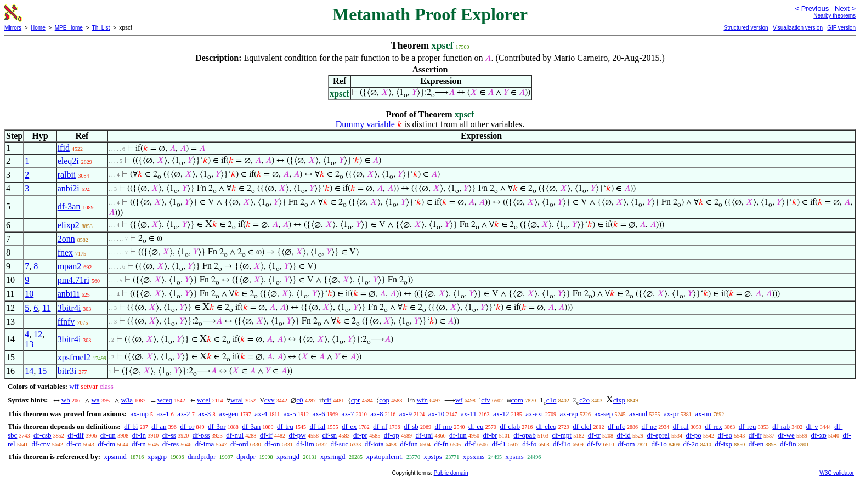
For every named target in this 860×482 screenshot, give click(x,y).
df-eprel (658, 435)
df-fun (409, 444)
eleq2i (68, 161)
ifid (64, 147)
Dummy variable (365, 124)
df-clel (582, 426)
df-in (139, 435)
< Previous (812, 8)
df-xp (819, 435)
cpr (355, 400)
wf (459, 400)
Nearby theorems (834, 16)
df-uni (424, 435)
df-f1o (562, 444)
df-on (272, 444)
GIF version (841, 28)
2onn (66, 238)
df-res (170, 444)
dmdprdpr (202, 456)
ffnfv (66, 321)
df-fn (441, 444)
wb (65, 400)
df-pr (360, 435)
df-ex (349, 426)
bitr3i (67, 371)
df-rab (781, 426)
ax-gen (228, 414)
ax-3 (204, 414)
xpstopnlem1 (384, 456)
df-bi (131, 426)
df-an (158, 426)
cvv (269, 400)
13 (29, 344)
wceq (164, 400)
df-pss (201, 435)
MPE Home (69, 28)
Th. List (101, 28)
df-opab (524, 435)
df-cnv (40, 444)
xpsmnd (115, 456)
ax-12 (501, 414)
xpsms (515, 456)
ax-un (703, 414)
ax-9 (405, 414)
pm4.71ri (73, 280)
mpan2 (70, 266)
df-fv (594, 444)
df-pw (297, 435)
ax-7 (347, 414)
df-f (470, 444)
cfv (485, 400)
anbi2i (69, 188)
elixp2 (69, 225)
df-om (626, 444)
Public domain (451, 473)
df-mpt (562, 435)
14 (29, 371)
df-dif (75, 435)
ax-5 (290, 414)
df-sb (411, 426)
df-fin (788, 444)
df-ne (648, 426)
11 (46, 308)
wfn (422, 400)
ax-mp (140, 414)
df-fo (529, 444)
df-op (391, 435)
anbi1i (69, 293)
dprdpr (246, 456)
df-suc (340, 444)
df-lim (305, 444)
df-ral (681, 426)
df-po (693, 435)
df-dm (106, 444)
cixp (619, 400)
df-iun (458, 435)
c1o (551, 400)
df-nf (380, 426)
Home (38, 28)
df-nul (235, 435)
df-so (724, 435)
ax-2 (183, 414)
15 (42, 371)
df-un (108, 435)
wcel (204, 400)
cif (327, 400)
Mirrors (12, 28)
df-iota (374, 444)
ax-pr (671, 414)
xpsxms (474, 456)
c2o (584, 400)
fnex (65, 252)
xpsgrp (157, 456)
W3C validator (836, 473)
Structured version (745, 28)
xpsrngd (287, 456)
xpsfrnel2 (74, 357)
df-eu (475, 426)
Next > (845, 8)
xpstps (433, 456)
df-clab (510, 426)
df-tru (285, 426)
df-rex (713, 426)
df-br (490, 435)
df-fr (755, 435)
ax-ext (534, 414)
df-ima (204, 444)
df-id (624, 435)
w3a (127, 400)
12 (37, 334)
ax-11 (469, 414)
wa (95, 400)
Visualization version (798, 28)
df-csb (42, 435)
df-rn (139, 444)
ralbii (67, 174)
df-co (73, 444)
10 (29, 293)
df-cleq (546, 426)
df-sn (329, 435)
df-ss (169, 435)
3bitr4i (69, 308)
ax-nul (638, 414)
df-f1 (498, 444)
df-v (812, 426)
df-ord (239, 444)
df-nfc (616, 426)
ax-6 (319, 414)
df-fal (317, 426)
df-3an (69, 206)
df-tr (594, 435)
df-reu (747, 426)
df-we (786, 435)
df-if (266, 435)
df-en (756, 444)
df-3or (217, 426)
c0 (299, 400)
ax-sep (603, 414)
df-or (187, 426)
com (517, 400)
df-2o (690, 444)
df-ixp (723, 444)
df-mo (443, 426)
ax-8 (376, 414)
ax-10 (436, 414)
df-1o (658, 444)
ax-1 (163, 414)
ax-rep (568, 414)
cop (384, 400)
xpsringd (333, 456)
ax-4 (260, 414)
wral (236, 400)
